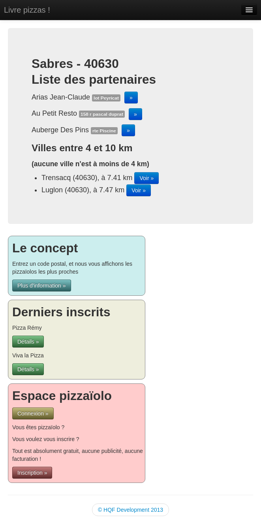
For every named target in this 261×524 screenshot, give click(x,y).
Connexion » (33, 413)
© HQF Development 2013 (130, 510)
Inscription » (32, 473)
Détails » (28, 341)
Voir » (146, 178)
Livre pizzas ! (27, 10)
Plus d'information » (41, 285)
